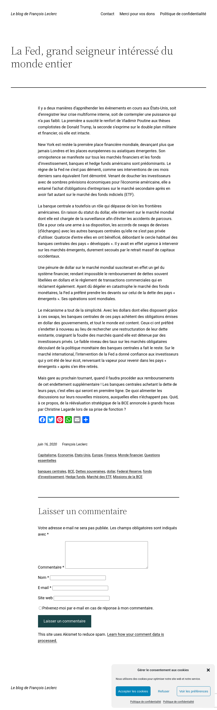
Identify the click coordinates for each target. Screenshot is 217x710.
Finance (110, 455)
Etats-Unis (82, 455)
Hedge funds (75, 477)
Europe (97, 455)
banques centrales (52, 471)
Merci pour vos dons (137, 14)
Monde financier (130, 455)
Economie (65, 455)
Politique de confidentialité (145, 701)
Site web (45, 603)
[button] (208, 670)
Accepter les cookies (133, 691)
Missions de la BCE (127, 477)
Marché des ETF (99, 477)
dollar (111, 471)
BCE (71, 471)
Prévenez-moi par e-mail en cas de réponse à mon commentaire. (96, 613)
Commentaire (51, 572)
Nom (43, 582)
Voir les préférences (193, 691)
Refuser (163, 691)
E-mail (44, 593)
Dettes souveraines (90, 471)
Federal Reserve (129, 471)
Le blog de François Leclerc (34, 14)
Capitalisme (47, 455)
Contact (107, 14)
